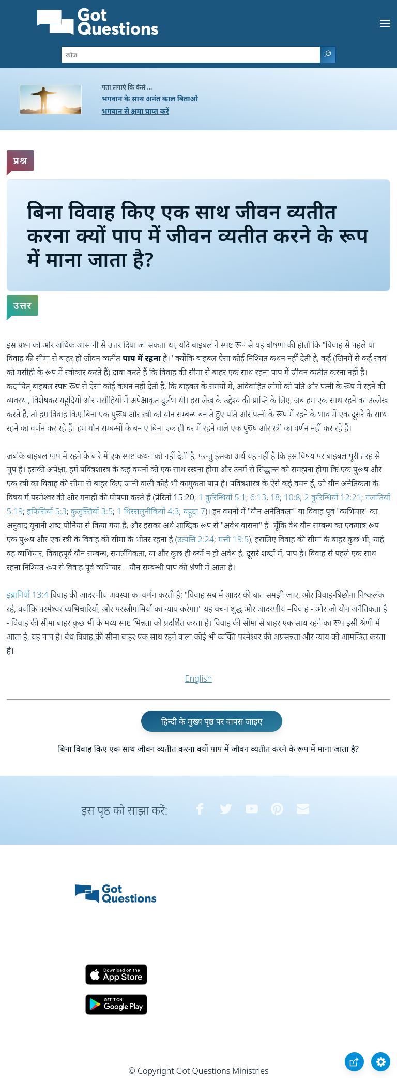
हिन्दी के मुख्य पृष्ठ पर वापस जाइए (212, 721)
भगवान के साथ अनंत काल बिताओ (150, 99)
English (198, 678)
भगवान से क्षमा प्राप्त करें (135, 111)
